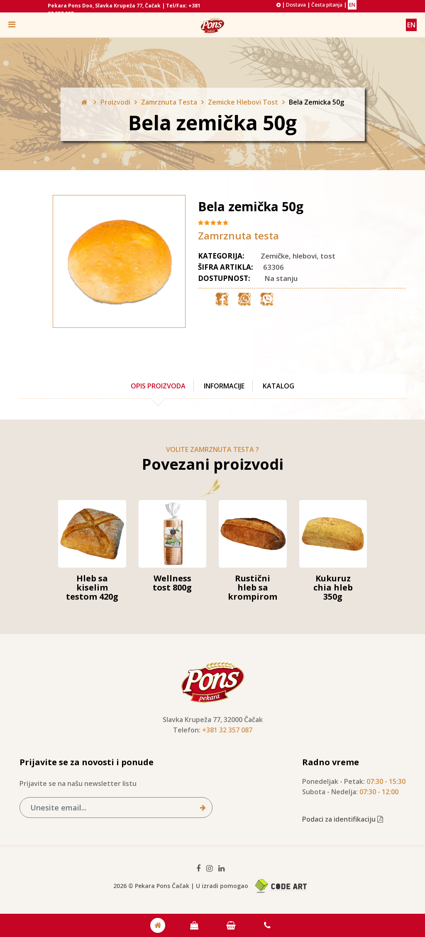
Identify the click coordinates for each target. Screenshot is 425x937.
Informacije (224, 385)
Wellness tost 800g (172, 583)
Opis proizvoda (158, 385)
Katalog (278, 385)
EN (352, 4)
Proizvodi (115, 102)
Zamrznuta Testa (169, 102)
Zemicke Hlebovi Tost (243, 102)
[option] (103, 261)
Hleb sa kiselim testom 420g (92, 587)
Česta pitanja (326, 4)
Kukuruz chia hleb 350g (333, 587)
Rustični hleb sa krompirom (252, 587)
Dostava (296, 4)
